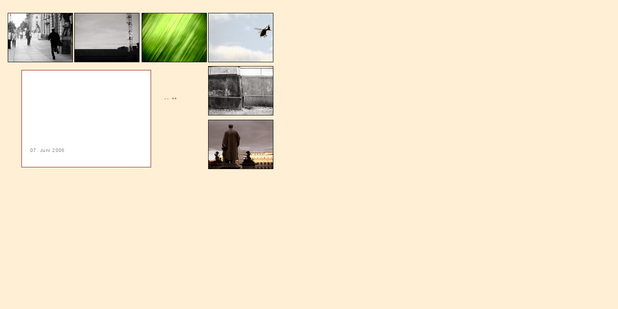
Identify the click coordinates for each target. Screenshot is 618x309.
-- (166, 99)
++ (174, 99)
